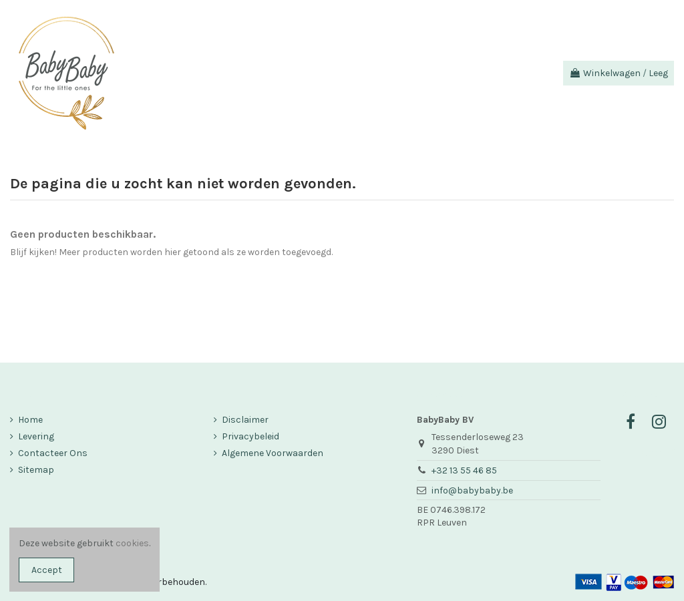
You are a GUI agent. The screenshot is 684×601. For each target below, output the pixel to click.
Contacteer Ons (53, 453)
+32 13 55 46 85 (464, 470)
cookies (132, 543)
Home (30, 419)
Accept (46, 570)
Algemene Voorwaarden (272, 453)
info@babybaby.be (472, 490)
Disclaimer (245, 419)
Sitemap (36, 469)
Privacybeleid (250, 436)
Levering (36, 436)
